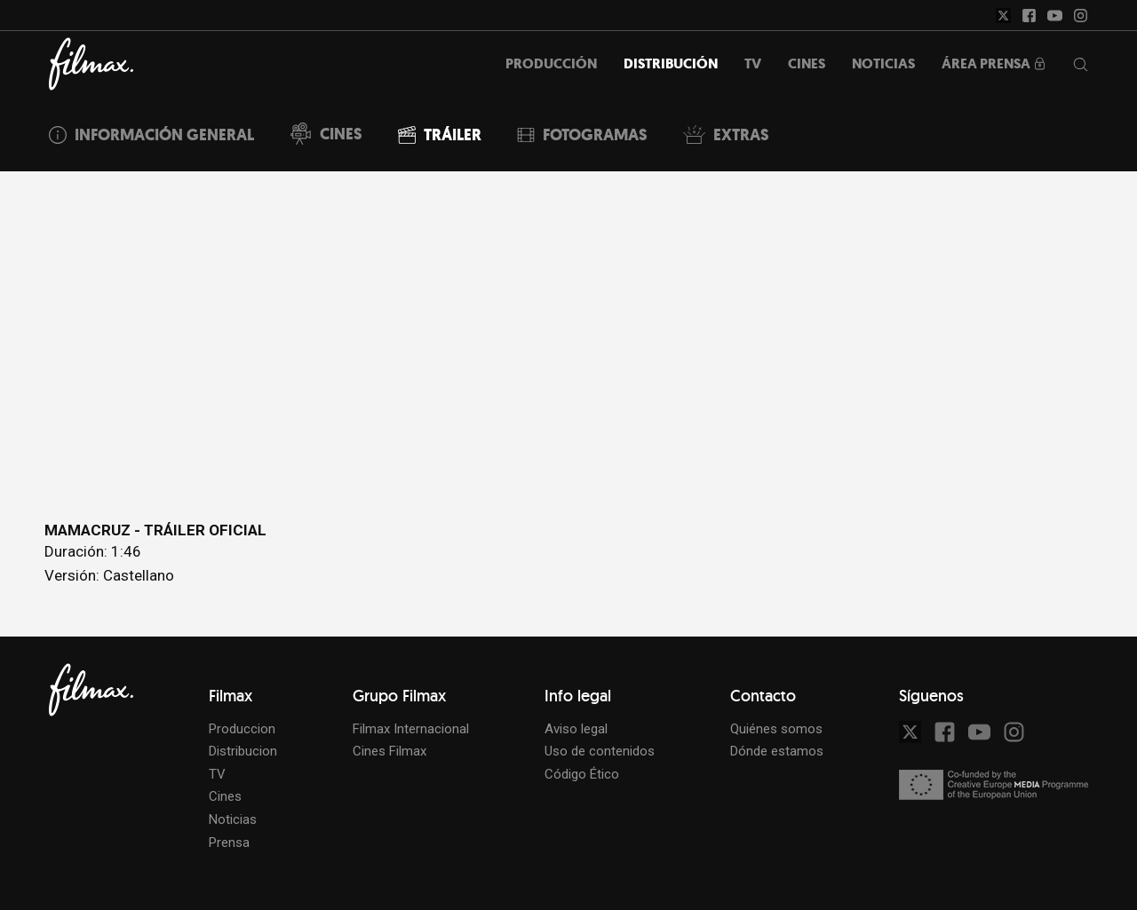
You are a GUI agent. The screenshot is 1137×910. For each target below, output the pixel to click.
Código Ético (582, 774)
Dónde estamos (776, 751)
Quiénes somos (776, 729)
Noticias (233, 819)
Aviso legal (576, 729)
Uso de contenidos (600, 751)
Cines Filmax (389, 751)
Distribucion (243, 751)
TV (217, 774)
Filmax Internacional (411, 729)
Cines (225, 796)
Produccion (242, 729)
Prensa (229, 843)
